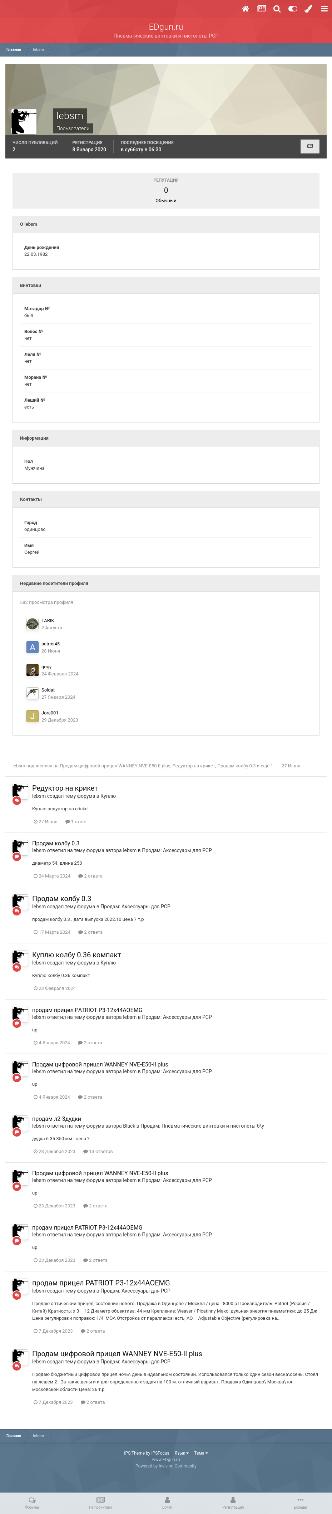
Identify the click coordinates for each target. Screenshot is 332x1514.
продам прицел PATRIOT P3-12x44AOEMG (87, 1010)
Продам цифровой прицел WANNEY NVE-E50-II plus (115, 765)
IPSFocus (160, 1453)
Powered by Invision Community (166, 1466)
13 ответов (98, 1151)
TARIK (47, 620)
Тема (201, 1453)
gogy (46, 666)
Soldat (48, 690)
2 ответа (90, 876)
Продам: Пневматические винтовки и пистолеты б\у (202, 1126)
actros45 (50, 643)
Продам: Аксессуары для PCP (177, 850)
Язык (182, 1453)
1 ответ (76, 821)
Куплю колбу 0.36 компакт (76, 955)
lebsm (19, 765)
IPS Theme (134, 1453)
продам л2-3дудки (56, 1118)
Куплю (108, 796)
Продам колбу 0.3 (236, 765)
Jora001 (50, 713)
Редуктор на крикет (194, 765)
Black (129, 1126)
